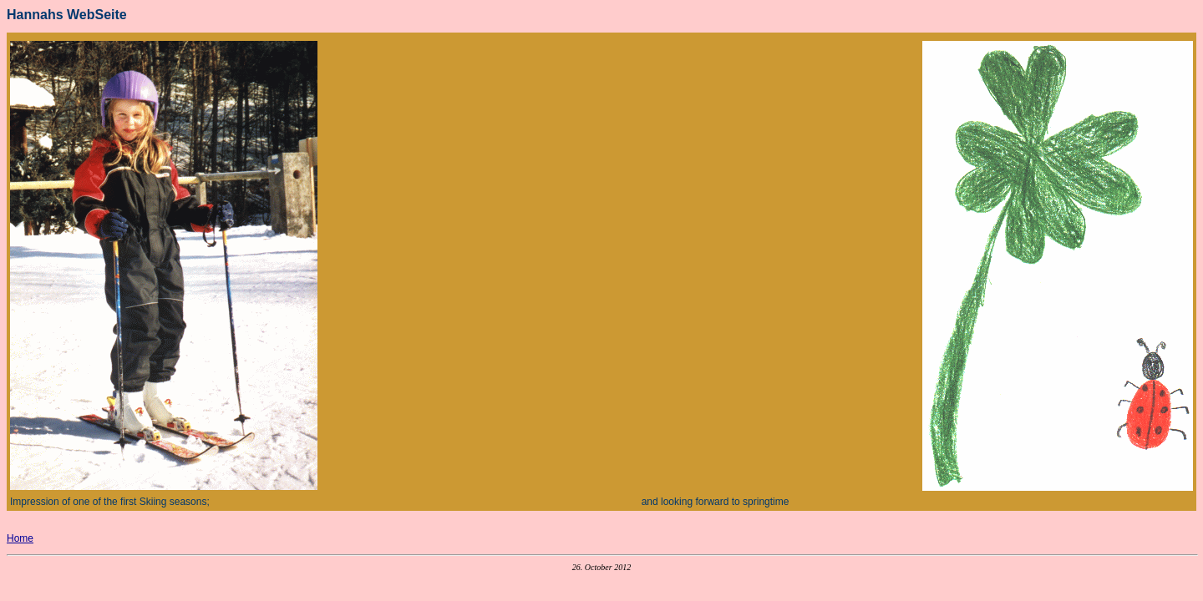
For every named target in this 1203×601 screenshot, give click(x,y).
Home (20, 538)
